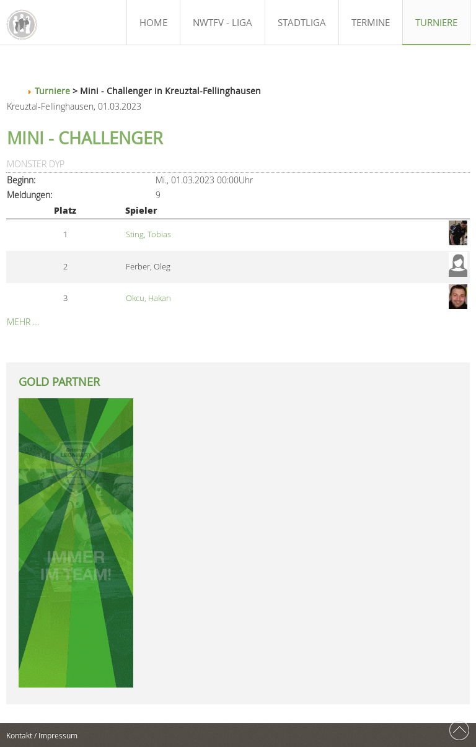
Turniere (52, 91)
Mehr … (23, 322)
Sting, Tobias (148, 234)
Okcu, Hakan (148, 298)
